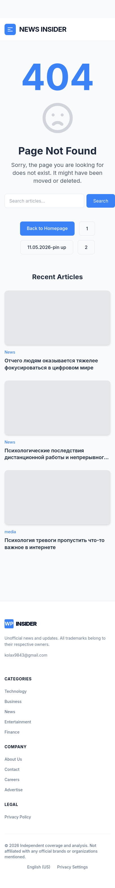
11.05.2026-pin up (46, 247)
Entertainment (18, 721)
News (10, 711)
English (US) (38, 867)
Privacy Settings (72, 867)
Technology (16, 691)
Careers (12, 779)
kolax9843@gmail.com (26, 655)
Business (13, 701)
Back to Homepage (47, 228)
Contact (12, 769)
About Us (13, 759)
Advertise (14, 789)
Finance (12, 732)
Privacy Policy (18, 816)
